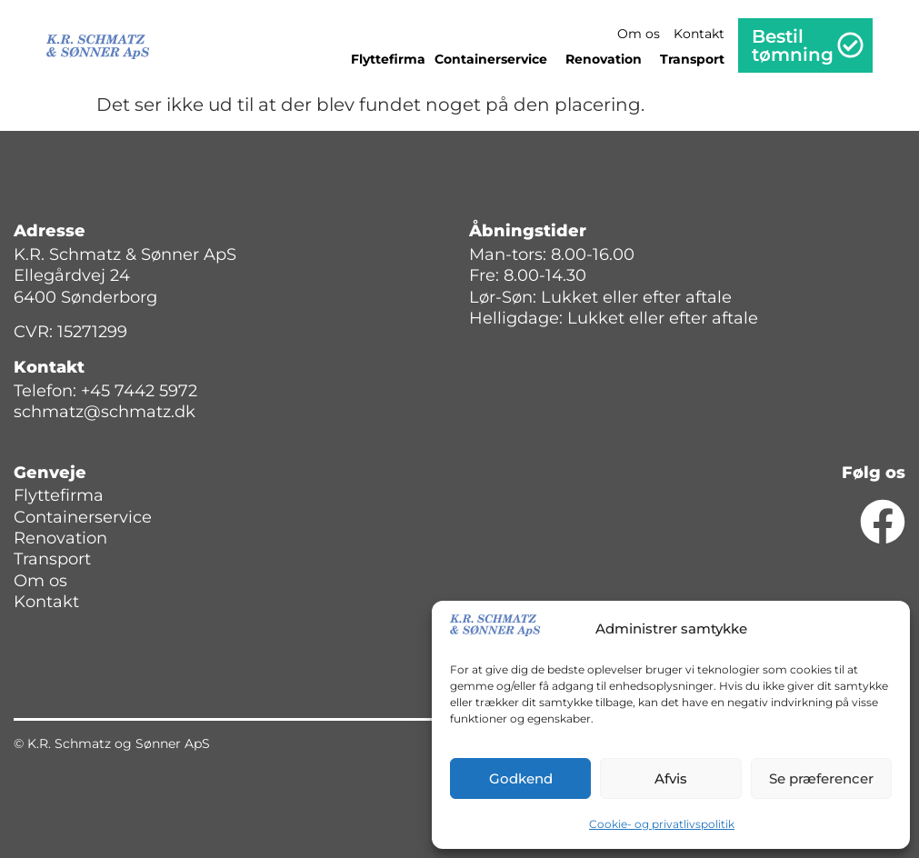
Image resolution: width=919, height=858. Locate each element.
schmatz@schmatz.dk (104, 412)
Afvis (670, 778)
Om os (638, 33)
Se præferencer (821, 778)
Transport (692, 59)
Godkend (521, 778)
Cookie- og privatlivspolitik (661, 824)
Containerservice (495, 59)
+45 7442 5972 (139, 391)
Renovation (608, 59)
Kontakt (699, 33)
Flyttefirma (388, 59)
